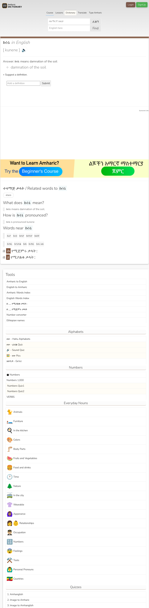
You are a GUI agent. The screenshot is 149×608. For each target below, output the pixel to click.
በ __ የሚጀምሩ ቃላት (17, 309)
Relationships (20, 523)
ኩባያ (21, 235)
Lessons (59, 12)
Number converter (16, 314)
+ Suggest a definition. (15, 74)
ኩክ (24, 244)
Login (131, 4)
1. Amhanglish (15, 594)
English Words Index (18, 298)
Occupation (16, 532)
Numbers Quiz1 (15, 385)
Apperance (16, 514)
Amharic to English (17, 281)
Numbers (13, 374)
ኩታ (9, 235)
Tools (13, 560)
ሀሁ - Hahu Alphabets (18, 339)
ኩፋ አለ (40, 244)
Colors (13, 440)
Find (96, 28)
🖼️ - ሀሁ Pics (13, 355)
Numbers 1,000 (15, 380)
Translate (82, 12)
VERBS (11, 396)
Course (50, 12)
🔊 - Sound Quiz (15, 350)
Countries (15, 579)
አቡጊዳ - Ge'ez (14, 361)
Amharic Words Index (18, 292)
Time (13, 477)
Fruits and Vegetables (22, 458)
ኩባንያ (29, 235)
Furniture (15, 421)
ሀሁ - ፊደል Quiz (15, 344)
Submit (46, 83)
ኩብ (15, 235)
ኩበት (36, 235)
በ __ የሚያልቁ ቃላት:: (17, 303)
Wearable (15, 504)
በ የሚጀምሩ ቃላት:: (20, 251)
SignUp (142, 4)
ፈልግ (96, 21)
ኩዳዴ (31, 244)
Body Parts (16, 449)
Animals (14, 412)
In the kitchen (17, 430)
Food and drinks (19, 467)
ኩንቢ (9, 244)
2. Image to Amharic (18, 600)
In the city (15, 495)
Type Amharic (95, 12)
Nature (14, 486)
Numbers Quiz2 (15, 391)
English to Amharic (17, 287)
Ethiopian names (16, 320)
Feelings (14, 551)
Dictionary (70, 12)
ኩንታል (17, 244)
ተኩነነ (8, 195)
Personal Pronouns (20, 569)
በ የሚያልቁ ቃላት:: (19, 257)
